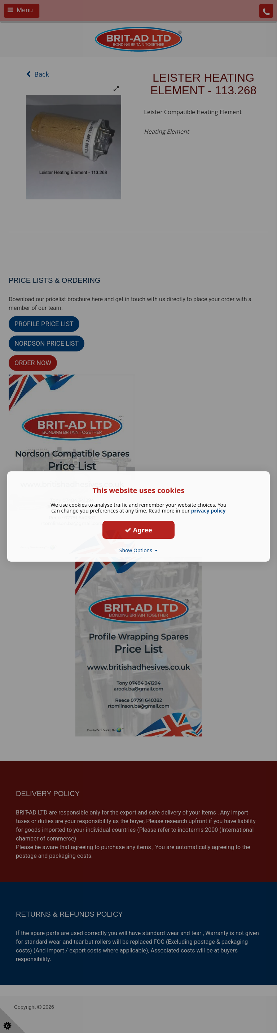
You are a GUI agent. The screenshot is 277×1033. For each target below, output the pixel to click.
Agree (138, 529)
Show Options (138, 550)
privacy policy (208, 510)
